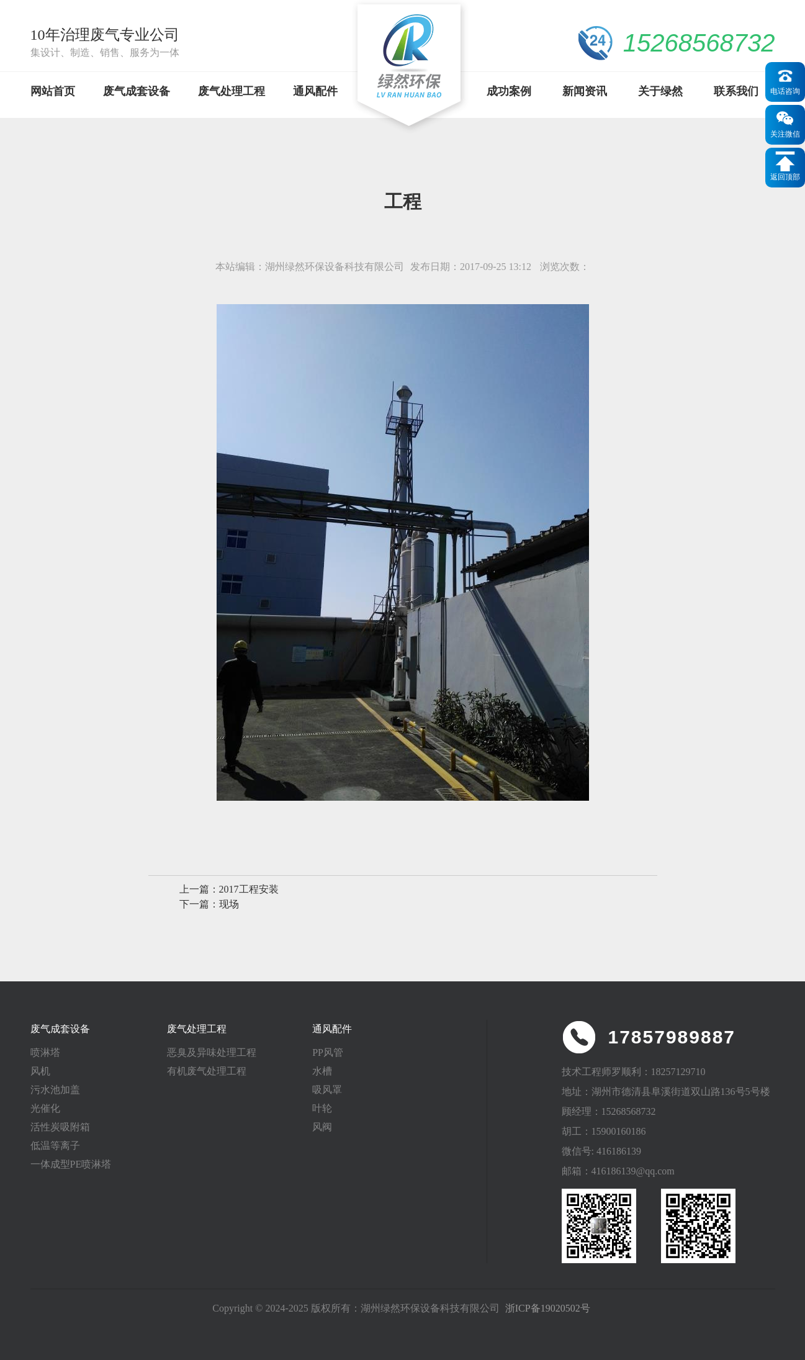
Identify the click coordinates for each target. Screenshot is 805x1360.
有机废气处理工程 (206, 1071)
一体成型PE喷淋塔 (71, 1164)
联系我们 (736, 91)
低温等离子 (55, 1145)
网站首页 (52, 91)
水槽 (322, 1071)
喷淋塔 (45, 1052)
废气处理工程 (231, 91)
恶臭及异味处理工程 (211, 1052)
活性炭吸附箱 (60, 1127)
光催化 (45, 1108)
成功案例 (509, 91)
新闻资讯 (584, 91)
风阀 (322, 1127)
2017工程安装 (249, 889)
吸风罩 (327, 1089)
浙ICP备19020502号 (547, 1308)
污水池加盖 (55, 1089)
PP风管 (327, 1052)
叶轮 (322, 1108)
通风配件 (315, 91)
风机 (40, 1071)
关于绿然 (660, 91)
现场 (229, 904)
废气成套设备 (136, 91)
